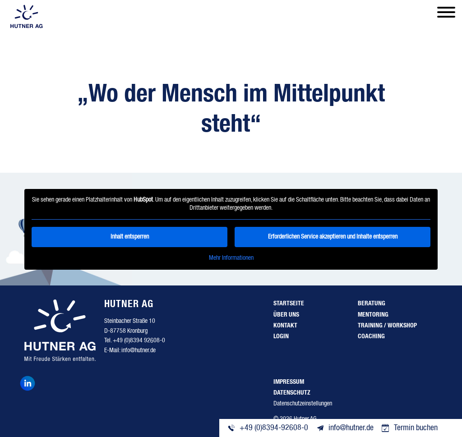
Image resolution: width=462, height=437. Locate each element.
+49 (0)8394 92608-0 (139, 340)
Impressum (288, 382)
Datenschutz (291, 393)
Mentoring (373, 315)
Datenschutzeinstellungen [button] (302, 403)
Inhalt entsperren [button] (130, 237)
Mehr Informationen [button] (231, 258)
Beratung (371, 303)
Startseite (288, 303)
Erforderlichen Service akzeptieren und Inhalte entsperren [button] (332, 237)
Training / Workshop (387, 325)
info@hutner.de (138, 350)
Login (281, 336)
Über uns (286, 315)
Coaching (371, 336)
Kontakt (285, 325)
